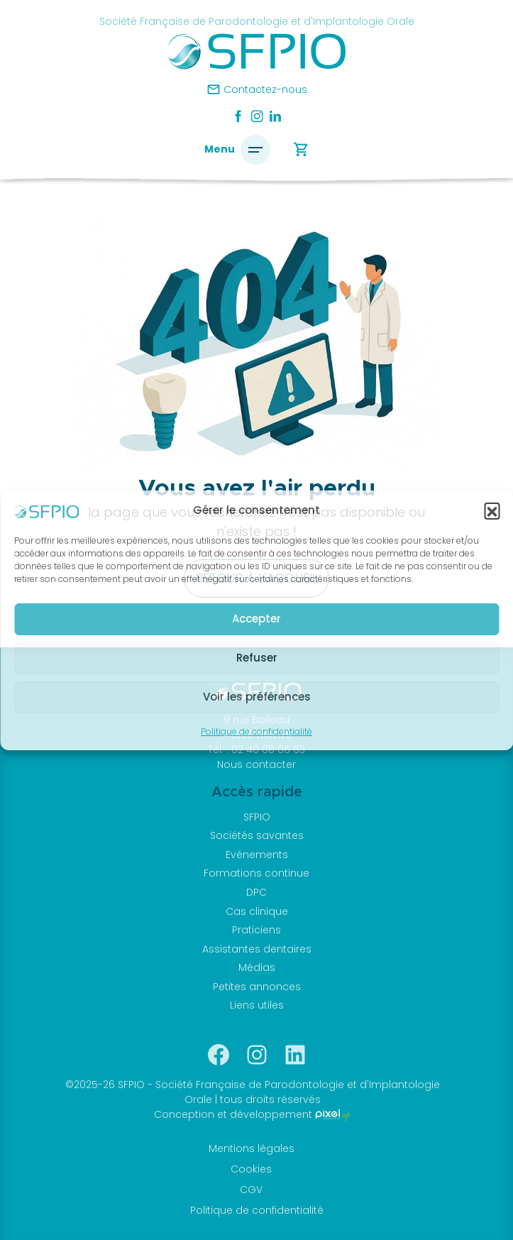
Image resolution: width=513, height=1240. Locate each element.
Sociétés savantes (257, 835)
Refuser (256, 657)
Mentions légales (251, 1148)
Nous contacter (256, 764)
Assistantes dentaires (256, 949)
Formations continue (256, 873)
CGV (251, 1190)
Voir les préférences (257, 696)
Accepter (256, 618)
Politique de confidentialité (256, 731)
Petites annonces (257, 987)
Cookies (251, 1169)
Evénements (257, 854)
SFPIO (256, 817)
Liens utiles (257, 1005)
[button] (492, 510)
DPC (256, 892)
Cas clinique (257, 911)
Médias (256, 967)
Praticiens (256, 930)
